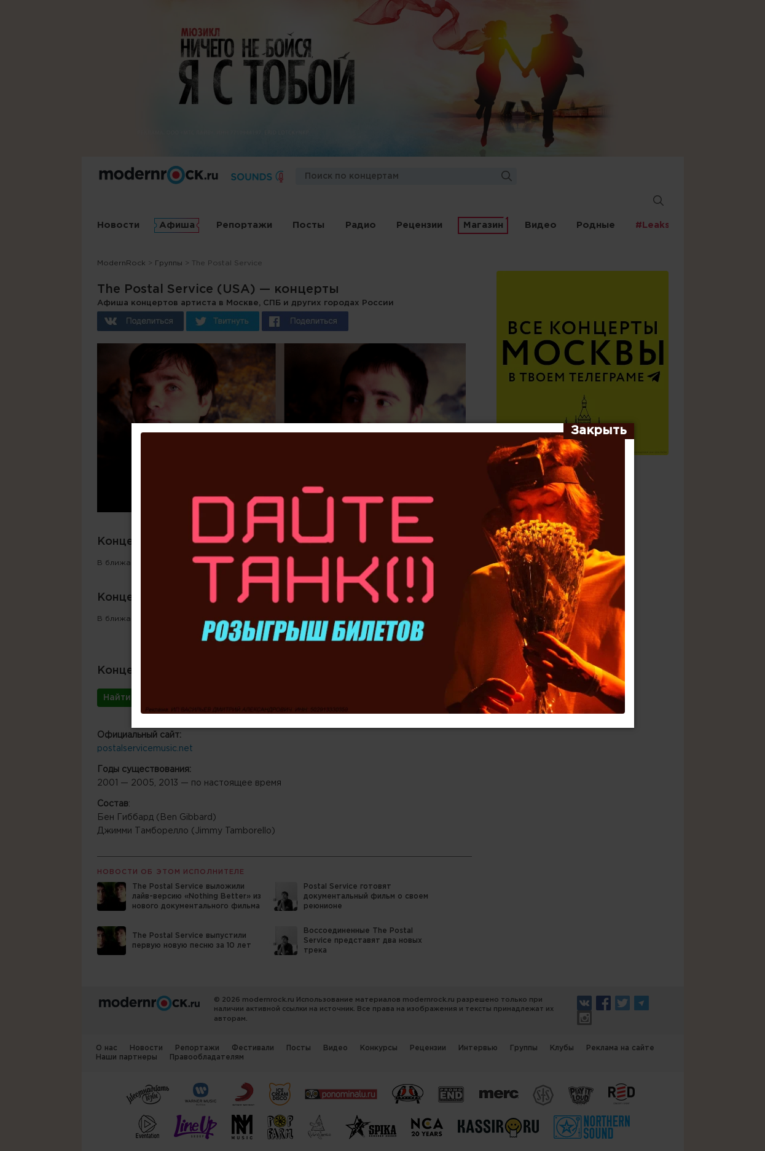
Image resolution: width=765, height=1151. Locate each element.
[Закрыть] (598, 431)
